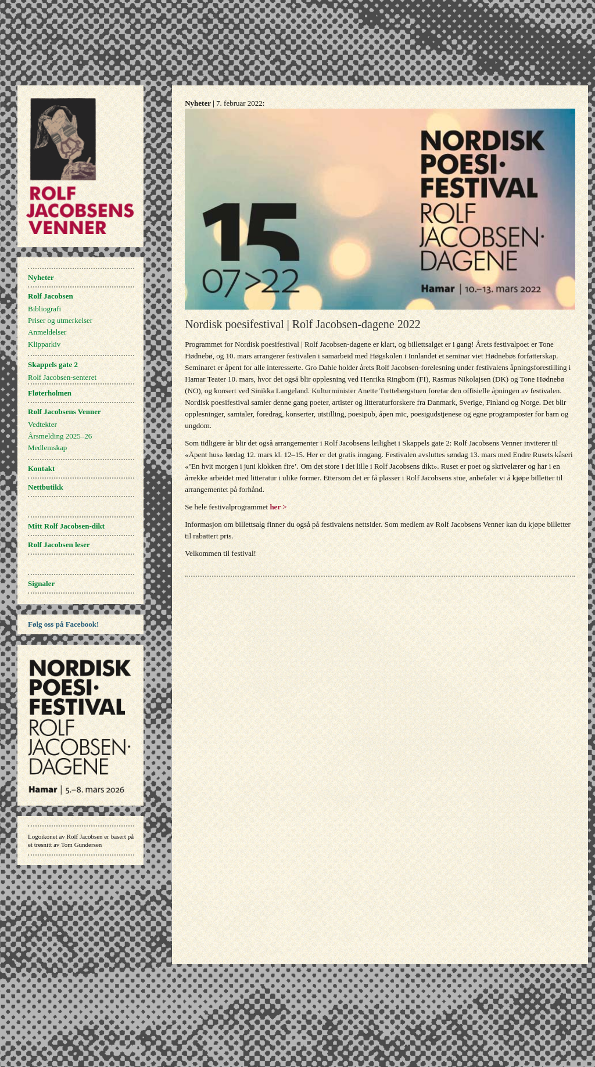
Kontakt (41, 468)
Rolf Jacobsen (50, 296)
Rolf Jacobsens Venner (64, 411)
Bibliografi (44, 308)
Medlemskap (47, 447)
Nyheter (41, 277)
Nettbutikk (45, 487)
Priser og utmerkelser (60, 320)
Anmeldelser (47, 332)
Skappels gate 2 (53, 364)
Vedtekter (42, 424)
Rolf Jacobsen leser (59, 544)
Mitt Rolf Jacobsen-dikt (66, 526)
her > (278, 506)
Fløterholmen (49, 393)
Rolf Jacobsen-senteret (62, 377)
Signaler (41, 583)
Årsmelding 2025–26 (60, 436)
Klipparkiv (44, 344)
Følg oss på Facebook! (63, 624)
